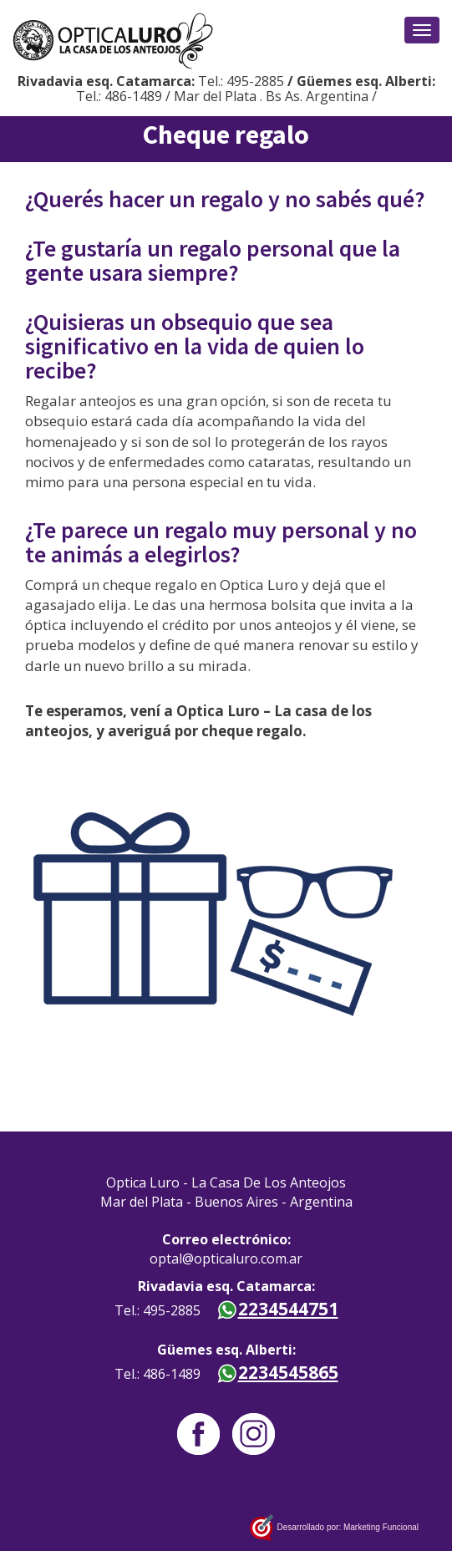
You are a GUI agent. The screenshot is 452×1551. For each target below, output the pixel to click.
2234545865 (277, 1372)
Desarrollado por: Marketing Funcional (334, 1528)
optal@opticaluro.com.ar (226, 1258)
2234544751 (277, 1308)
